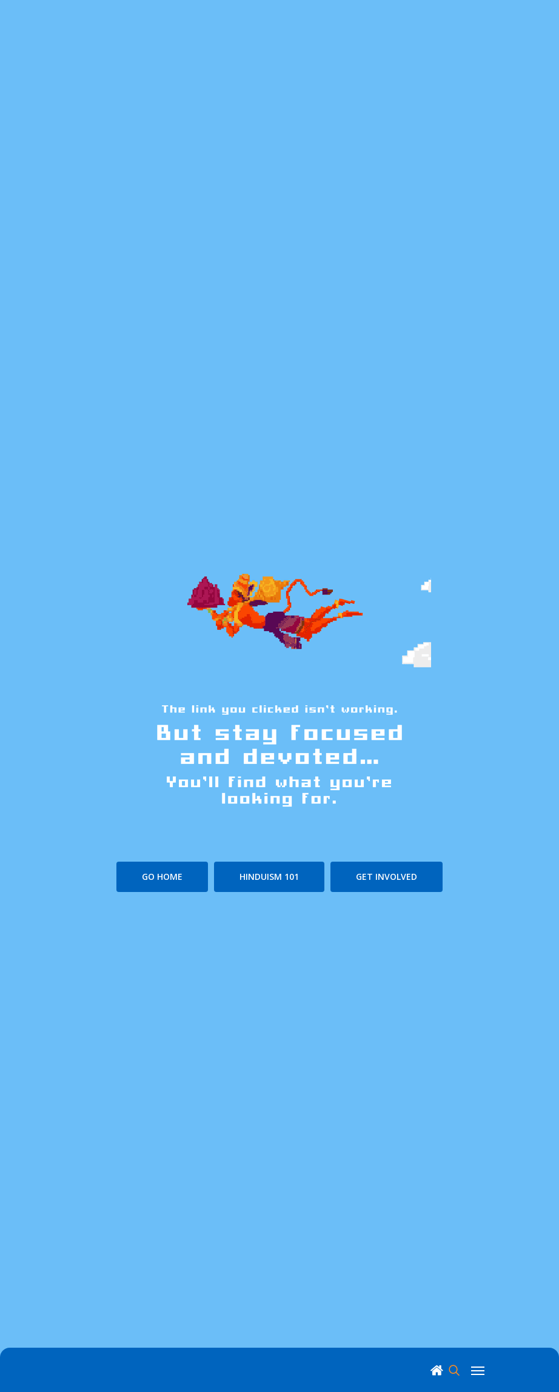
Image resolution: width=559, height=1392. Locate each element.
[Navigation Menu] (477, 1369)
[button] (162, 877)
